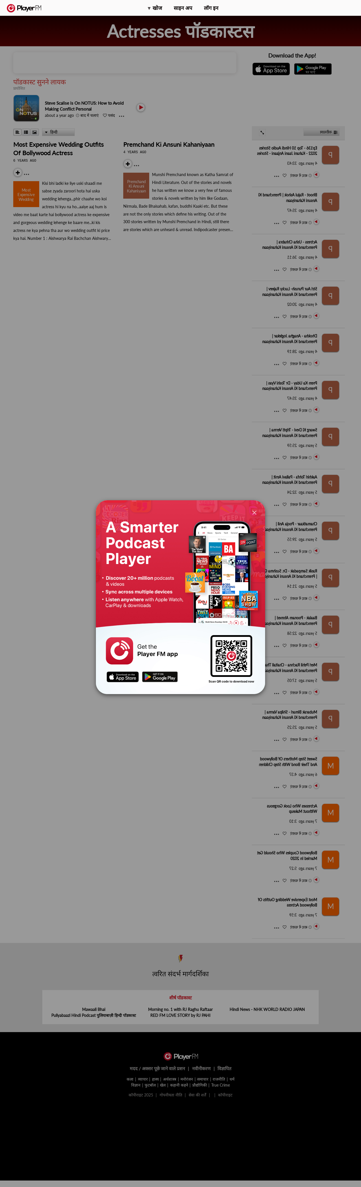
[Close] (254, 512)
